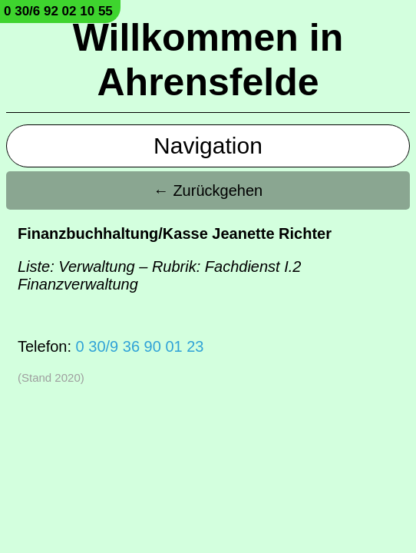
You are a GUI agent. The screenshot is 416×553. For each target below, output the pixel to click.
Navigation (208, 145)
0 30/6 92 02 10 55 (58, 11)
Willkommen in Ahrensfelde (208, 60)
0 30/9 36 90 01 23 (140, 346)
